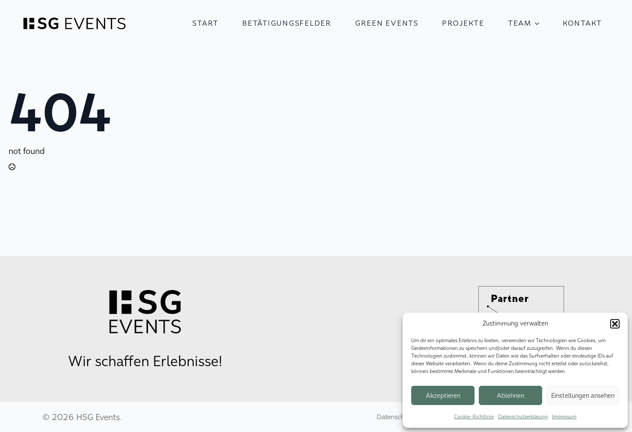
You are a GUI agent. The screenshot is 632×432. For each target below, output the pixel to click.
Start (205, 23)
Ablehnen (510, 395)
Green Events (386, 23)
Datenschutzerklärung (523, 417)
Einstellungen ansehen (582, 395)
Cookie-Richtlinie (474, 417)
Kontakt (582, 23)
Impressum (564, 417)
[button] (615, 324)
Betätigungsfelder (287, 23)
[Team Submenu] (539, 23)
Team (519, 23)
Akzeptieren (443, 395)
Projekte (463, 23)
